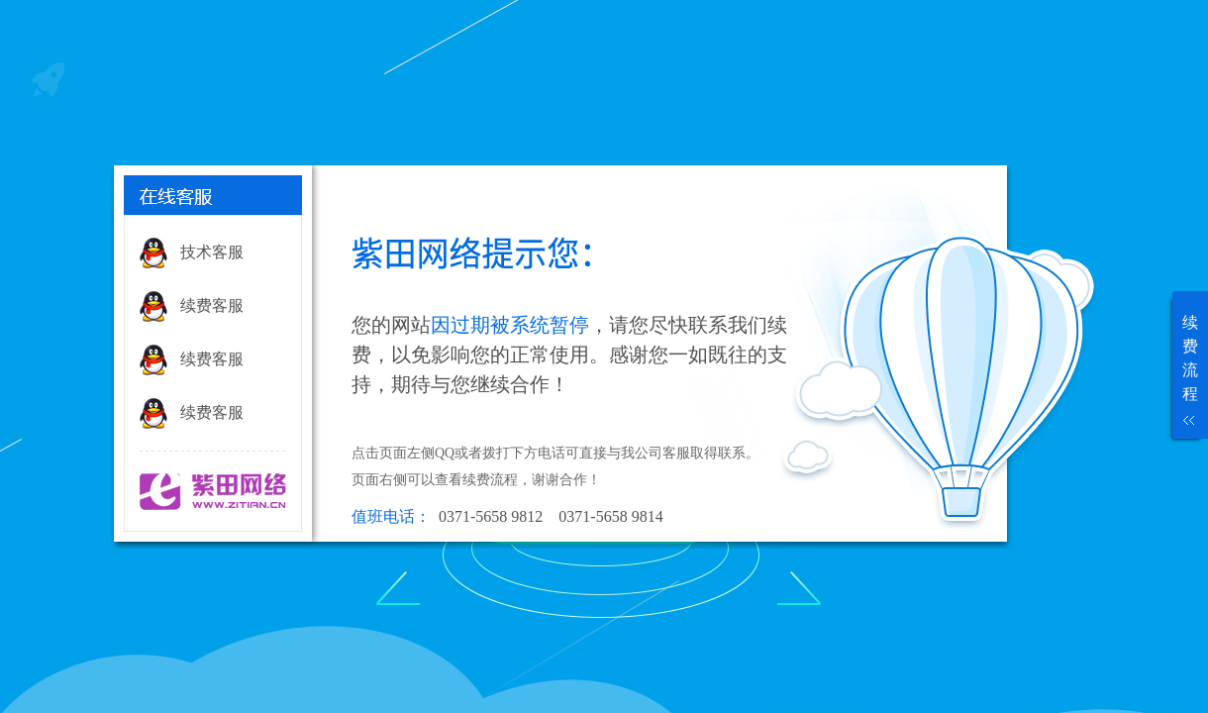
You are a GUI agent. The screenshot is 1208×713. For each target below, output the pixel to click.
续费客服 (212, 305)
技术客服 (212, 252)
